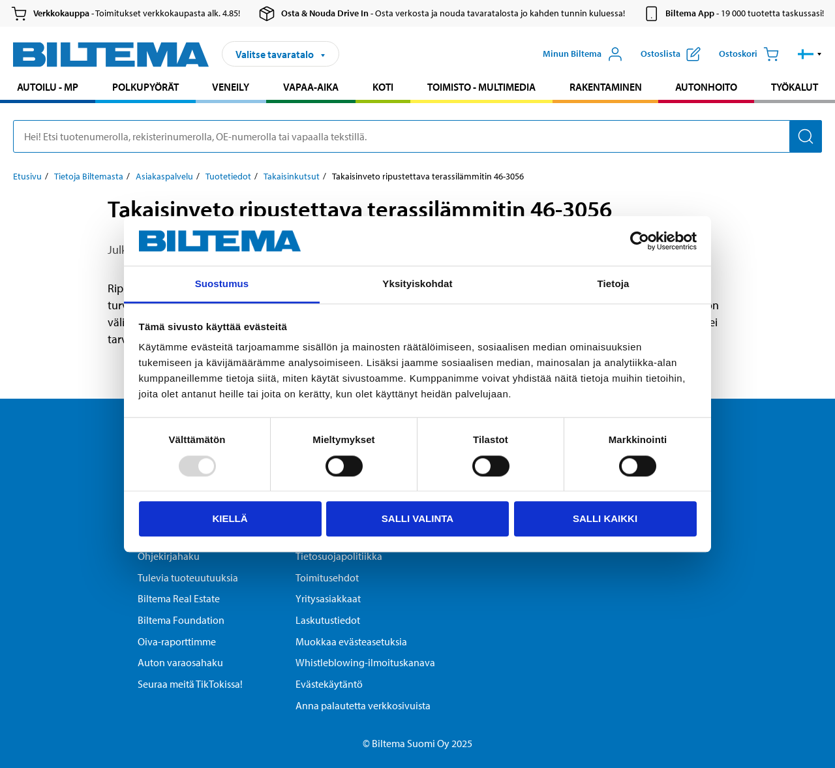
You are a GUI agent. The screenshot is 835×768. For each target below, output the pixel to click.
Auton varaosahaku (180, 662)
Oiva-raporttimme (177, 641)
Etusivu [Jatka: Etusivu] (27, 176)
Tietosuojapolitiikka (339, 555)
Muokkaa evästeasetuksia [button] (351, 641)
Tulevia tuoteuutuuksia (188, 577)
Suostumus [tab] (222, 284)
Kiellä (229, 518)
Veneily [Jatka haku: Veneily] (230, 86)
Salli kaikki (605, 518)
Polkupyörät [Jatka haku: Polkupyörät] (145, 86)
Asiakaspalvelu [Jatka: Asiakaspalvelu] (164, 176)
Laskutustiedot (328, 619)
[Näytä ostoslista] (670, 54)
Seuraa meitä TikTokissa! (190, 683)
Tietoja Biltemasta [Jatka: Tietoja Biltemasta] (88, 176)
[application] (809, 739)
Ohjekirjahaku (169, 555)
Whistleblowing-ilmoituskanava (365, 662)
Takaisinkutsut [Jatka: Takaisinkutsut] (292, 176)
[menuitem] (47, 88)
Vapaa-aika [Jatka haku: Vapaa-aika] (311, 86)
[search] (417, 136)
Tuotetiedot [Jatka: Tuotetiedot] (228, 176)
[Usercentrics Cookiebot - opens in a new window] (640, 241)
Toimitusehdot (327, 577)
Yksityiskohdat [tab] (417, 284)
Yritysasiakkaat (328, 598)
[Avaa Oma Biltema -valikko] (582, 54)
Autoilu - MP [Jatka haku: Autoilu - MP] (47, 86)
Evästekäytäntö (329, 683)
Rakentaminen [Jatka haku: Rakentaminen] (605, 86)
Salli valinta (417, 518)
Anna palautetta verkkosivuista (363, 705)
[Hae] (805, 136)
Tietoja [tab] (614, 284)
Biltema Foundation (181, 619)
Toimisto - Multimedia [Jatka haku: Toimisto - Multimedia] (481, 86)
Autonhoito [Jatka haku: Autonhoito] (706, 86)
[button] (809, 54)
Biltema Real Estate (179, 598)
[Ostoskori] (748, 54)
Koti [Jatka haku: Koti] (382, 86)
